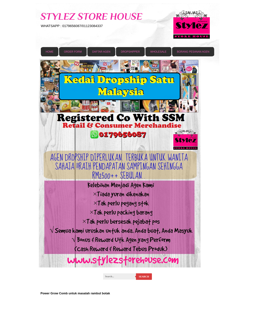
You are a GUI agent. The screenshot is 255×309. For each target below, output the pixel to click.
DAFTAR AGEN (101, 51)
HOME (50, 51)
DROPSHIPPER (130, 51)
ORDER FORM (73, 51)
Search (144, 276)
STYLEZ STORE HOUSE (91, 16)
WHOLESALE (158, 51)
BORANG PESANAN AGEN (193, 51)
